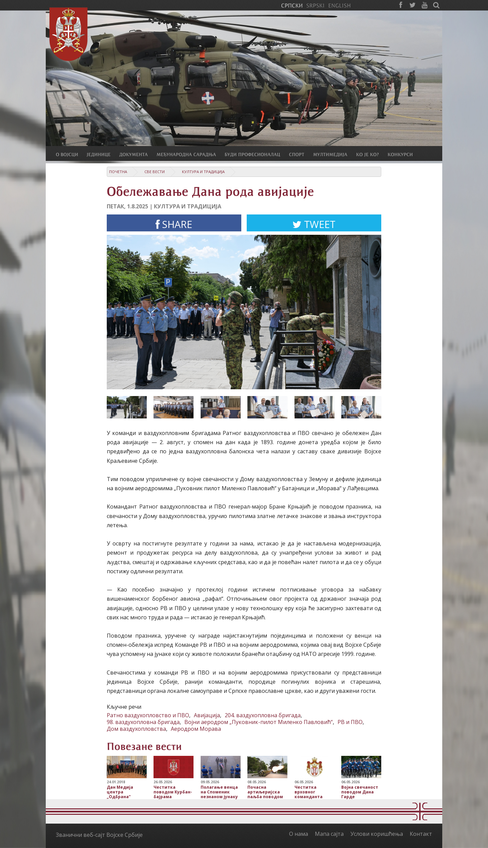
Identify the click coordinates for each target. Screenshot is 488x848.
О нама (298, 833)
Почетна (118, 171)
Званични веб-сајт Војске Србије (99, 835)
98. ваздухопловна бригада (143, 722)
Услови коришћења (376, 833)
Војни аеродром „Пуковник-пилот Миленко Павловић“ (258, 722)
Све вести (154, 171)
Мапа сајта (329, 833)
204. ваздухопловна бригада (263, 715)
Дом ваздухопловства (136, 728)
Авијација (207, 715)
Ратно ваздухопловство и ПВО (148, 715)
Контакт (421, 833)
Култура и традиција (203, 171)
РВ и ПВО (350, 722)
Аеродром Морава (196, 728)
